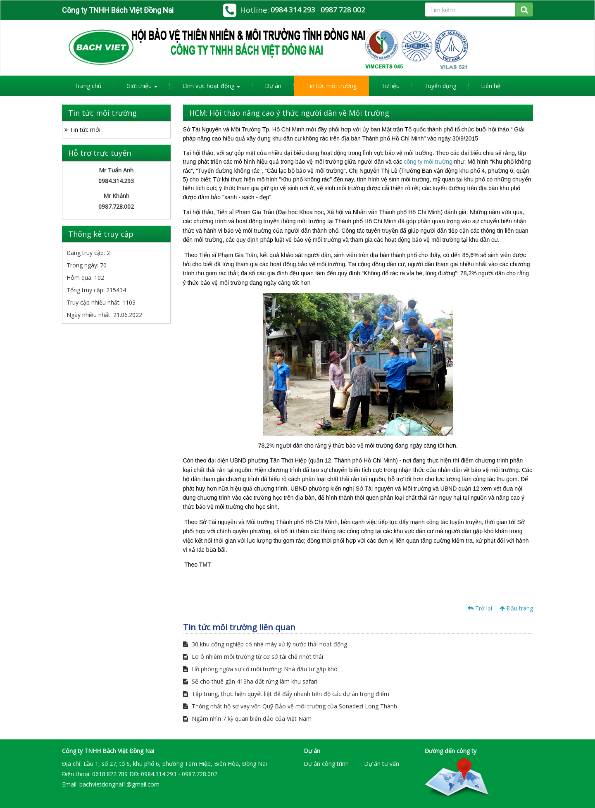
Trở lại (480, 608)
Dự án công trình (326, 763)
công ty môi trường (428, 161)
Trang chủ (88, 86)
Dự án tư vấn (381, 763)
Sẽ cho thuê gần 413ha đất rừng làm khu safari (250, 681)
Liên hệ (490, 86)
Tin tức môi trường (331, 86)
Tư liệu (390, 86)
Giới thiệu (141, 86)
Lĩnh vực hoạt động (211, 86)
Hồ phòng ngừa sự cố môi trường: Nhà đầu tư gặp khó (260, 669)
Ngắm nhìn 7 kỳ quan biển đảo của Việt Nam (247, 718)
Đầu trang (516, 608)
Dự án (273, 86)
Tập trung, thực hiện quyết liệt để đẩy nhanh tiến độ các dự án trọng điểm (286, 694)
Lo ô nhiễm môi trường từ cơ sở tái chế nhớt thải (253, 656)
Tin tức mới (85, 129)
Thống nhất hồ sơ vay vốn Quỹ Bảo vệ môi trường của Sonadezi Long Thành (290, 706)
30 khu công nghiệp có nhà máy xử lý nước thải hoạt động (265, 644)
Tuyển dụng (440, 86)
